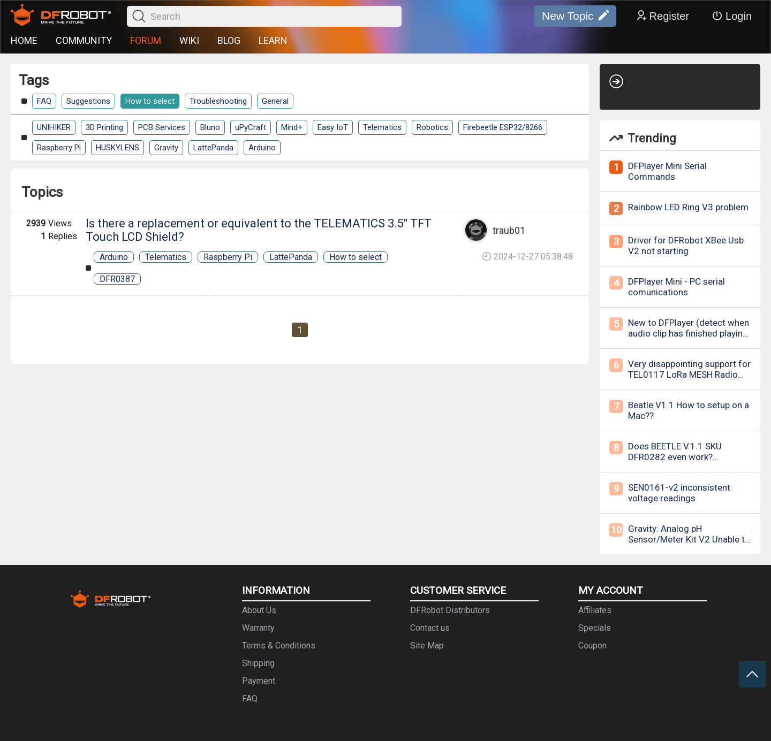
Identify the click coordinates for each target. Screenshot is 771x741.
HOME (24, 40)
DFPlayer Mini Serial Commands (667, 171)
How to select (150, 101)
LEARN (273, 40)
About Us (259, 610)
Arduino (262, 147)
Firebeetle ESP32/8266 (502, 127)
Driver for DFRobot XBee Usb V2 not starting (686, 245)
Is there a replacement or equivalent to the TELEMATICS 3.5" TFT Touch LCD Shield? (259, 230)
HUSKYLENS (117, 147)
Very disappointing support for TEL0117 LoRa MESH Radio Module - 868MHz (689, 374)
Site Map (427, 645)
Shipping (258, 663)
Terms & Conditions (278, 645)
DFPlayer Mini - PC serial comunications (676, 286)
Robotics (432, 127)
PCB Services (161, 127)
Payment (258, 681)
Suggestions (88, 101)
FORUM (145, 40)
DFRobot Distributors (450, 610)
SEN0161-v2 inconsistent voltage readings (679, 492)
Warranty (258, 628)
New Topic (575, 16)
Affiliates (594, 610)
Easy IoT (333, 127)
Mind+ (292, 127)
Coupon (592, 645)
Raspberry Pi (59, 147)
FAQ (44, 101)
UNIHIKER (54, 127)
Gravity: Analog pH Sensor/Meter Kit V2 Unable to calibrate (689, 539)
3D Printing (104, 127)
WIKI (189, 40)
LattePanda (213, 147)
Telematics (382, 127)
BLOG (228, 40)
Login (732, 16)
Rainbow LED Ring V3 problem (688, 207)
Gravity (166, 147)
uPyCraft (250, 127)
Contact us (430, 628)
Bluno (210, 127)
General (275, 101)
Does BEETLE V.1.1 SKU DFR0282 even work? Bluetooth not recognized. (680, 457)
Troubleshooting (218, 101)
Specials (594, 628)
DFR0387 (117, 279)
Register (662, 16)
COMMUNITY (84, 40)
